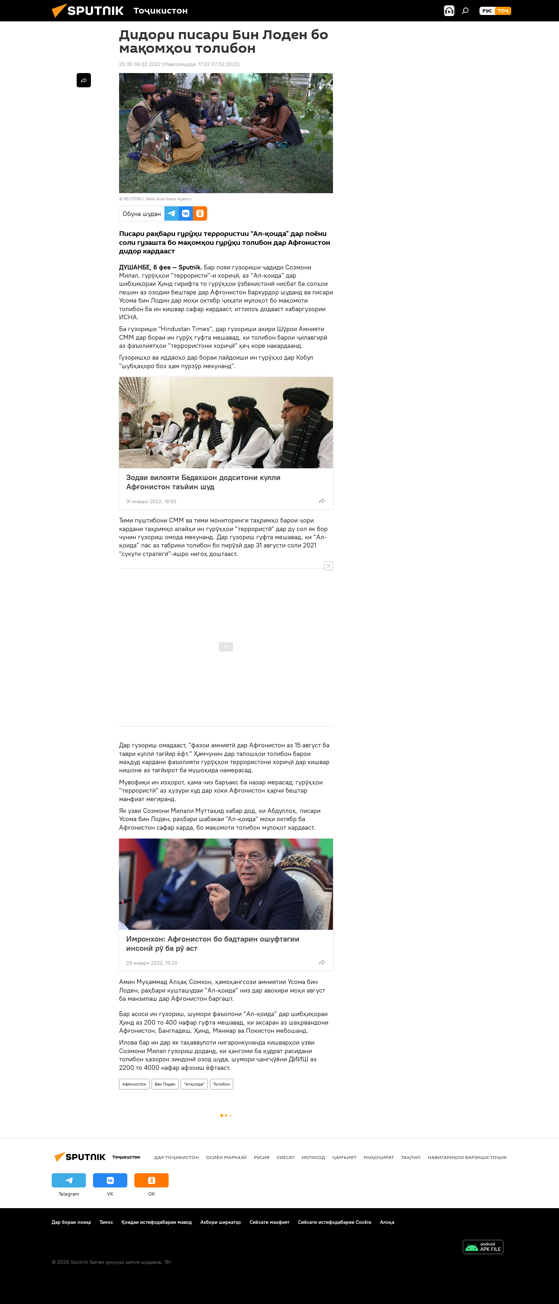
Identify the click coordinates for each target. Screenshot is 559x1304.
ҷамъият (344, 1157)
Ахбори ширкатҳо (220, 1222)
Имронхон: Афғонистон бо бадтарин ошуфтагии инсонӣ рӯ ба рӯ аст (212, 943)
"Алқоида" (194, 1084)
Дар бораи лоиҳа (71, 1222)
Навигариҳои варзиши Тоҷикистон (476, 1157)
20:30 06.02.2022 (140, 64)
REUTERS (133, 198)
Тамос (106, 1222)
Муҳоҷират (379, 1157)
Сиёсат (285, 1157)
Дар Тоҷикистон (176, 1157)
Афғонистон (134, 1084)
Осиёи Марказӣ (226, 1157)
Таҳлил (411, 1157)
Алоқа (387, 1222)
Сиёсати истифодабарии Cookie (334, 1222)
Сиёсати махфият (269, 1222)
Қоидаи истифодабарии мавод (157, 1222)
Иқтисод (313, 1157)
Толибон (221, 1084)
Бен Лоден (165, 1084)
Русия (262, 1157)
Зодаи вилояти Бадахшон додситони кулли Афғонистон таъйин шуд (203, 482)
